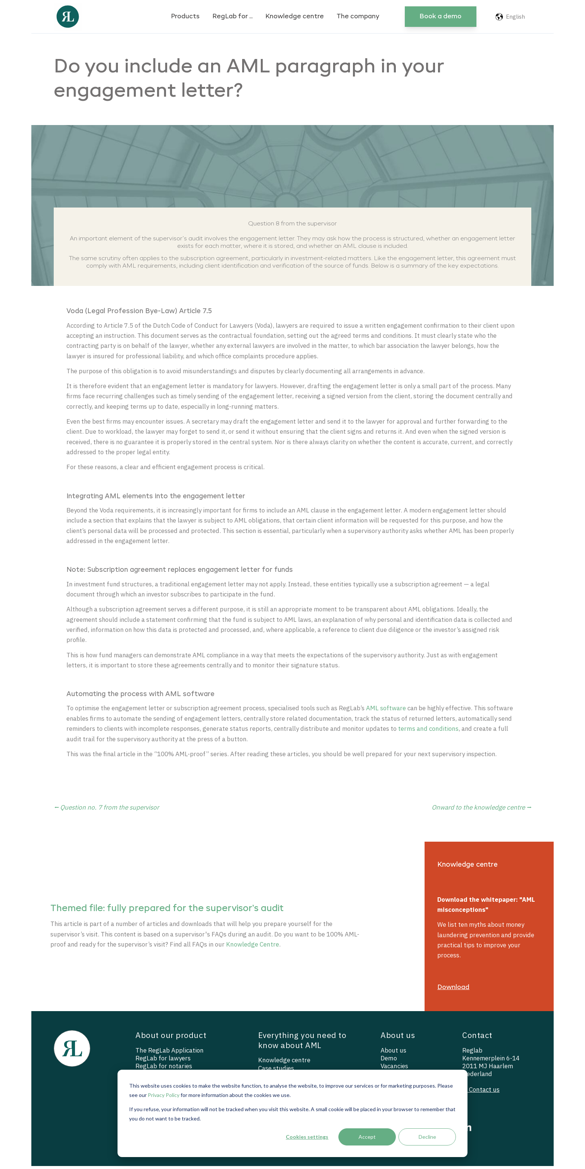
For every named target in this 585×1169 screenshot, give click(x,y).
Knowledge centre (294, 16)
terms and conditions (433, 731)
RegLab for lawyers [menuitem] (163, 1062)
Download (453, 990)
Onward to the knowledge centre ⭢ (481, 810)
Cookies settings (307, 1137)
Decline (427, 1137)
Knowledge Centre (268, 947)
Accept (367, 1137)
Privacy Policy (163, 1095)
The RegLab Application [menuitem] (169, 1054)
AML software (389, 711)
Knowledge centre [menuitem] (284, 1063)
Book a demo (440, 16)
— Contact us (481, 1093)
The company (358, 16)
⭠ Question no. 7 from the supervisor (106, 810)
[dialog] (292, 1113)
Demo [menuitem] (389, 1062)
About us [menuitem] (393, 1054)
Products (185, 16)
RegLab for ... (232, 16)
